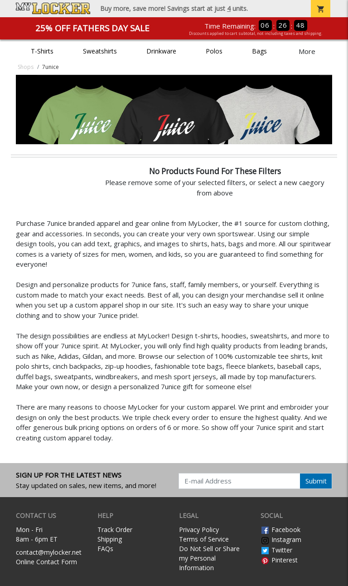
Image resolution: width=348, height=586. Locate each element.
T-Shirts (42, 51)
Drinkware (161, 51)
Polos (214, 51)
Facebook (280, 529)
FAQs (105, 548)
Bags (259, 51)
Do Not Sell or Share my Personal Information (209, 558)
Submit (316, 480)
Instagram (281, 539)
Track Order (114, 529)
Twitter (276, 550)
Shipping (109, 539)
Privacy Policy (199, 529)
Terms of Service (204, 539)
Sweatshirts (100, 51)
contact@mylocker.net (49, 552)
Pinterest (279, 560)
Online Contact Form (46, 561)
